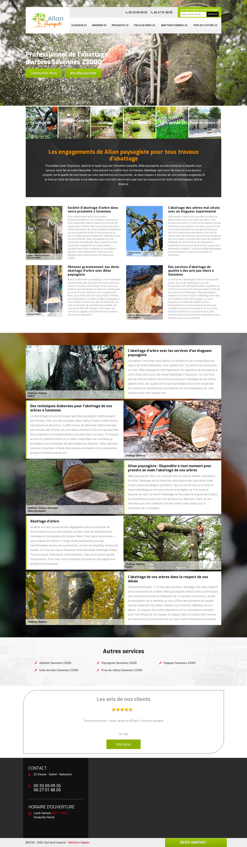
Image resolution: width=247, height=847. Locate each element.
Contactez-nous (44, 73)
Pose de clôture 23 (205, 25)
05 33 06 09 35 (136, 12)
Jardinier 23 (99, 25)
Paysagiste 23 (120, 25)
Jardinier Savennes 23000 (55, 663)
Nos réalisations (83, 73)
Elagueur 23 (79, 25)
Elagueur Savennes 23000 (179, 663)
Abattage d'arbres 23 (174, 25)
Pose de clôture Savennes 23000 (121, 670)
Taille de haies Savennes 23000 (58, 670)
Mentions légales (79, 842)
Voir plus (123, 744)
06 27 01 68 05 (161, 12)
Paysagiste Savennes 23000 (119, 663)
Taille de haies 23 (144, 25)
